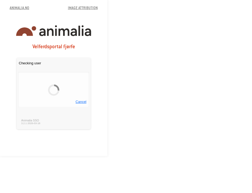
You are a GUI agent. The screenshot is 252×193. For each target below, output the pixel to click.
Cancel (81, 102)
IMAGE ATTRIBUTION (83, 8)
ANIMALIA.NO (19, 8)
